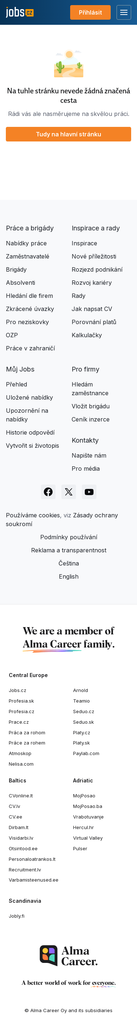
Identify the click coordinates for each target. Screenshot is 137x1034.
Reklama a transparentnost (68, 550)
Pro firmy (85, 369)
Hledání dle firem (29, 295)
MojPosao (84, 795)
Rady (78, 295)
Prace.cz (19, 722)
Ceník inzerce (91, 419)
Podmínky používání (68, 537)
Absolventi (20, 282)
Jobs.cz (17, 690)
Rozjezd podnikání (97, 269)
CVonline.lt (21, 795)
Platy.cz (81, 732)
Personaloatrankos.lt (32, 859)
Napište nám (89, 455)
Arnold (80, 690)
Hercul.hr (83, 827)
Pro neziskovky (27, 322)
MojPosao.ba (87, 806)
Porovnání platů (94, 322)
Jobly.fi (16, 916)
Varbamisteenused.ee (33, 880)
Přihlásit (90, 12)
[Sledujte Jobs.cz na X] (68, 492)
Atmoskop (20, 753)
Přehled (16, 384)
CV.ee (15, 817)
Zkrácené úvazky (30, 308)
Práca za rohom (27, 732)
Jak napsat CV (92, 308)
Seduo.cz (83, 711)
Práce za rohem (27, 743)
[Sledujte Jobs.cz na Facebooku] (48, 492)
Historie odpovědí (30, 432)
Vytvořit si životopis (32, 445)
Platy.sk (81, 743)
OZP (12, 335)
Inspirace (84, 243)
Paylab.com (86, 753)
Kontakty (85, 440)
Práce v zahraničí (30, 348)
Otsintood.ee (23, 848)
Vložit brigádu (91, 406)
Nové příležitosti (94, 256)
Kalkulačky (87, 335)
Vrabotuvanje (88, 817)
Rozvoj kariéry (92, 282)
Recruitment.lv (25, 869)
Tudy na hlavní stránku (68, 134)
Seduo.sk (83, 722)
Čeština (68, 563)
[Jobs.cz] (20, 12)
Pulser (80, 848)
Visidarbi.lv (21, 838)
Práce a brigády (30, 228)
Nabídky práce (26, 243)
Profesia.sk (21, 701)
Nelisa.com (21, 764)
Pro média (86, 468)
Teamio (81, 701)
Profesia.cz (21, 711)
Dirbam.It (18, 827)
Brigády (16, 269)
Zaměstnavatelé (27, 256)
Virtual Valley (88, 838)
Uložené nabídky (29, 397)
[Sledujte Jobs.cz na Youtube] (89, 492)
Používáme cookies (33, 515)
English (69, 576)
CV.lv (14, 806)
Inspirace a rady (96, 228)
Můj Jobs (20, 369)
